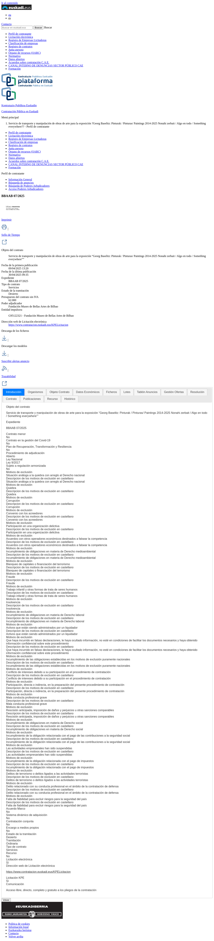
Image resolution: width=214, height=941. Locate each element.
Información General (20, 179)
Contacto (6, 24)
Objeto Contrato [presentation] (59, 392)
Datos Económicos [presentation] (87, 392)
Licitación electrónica (20, 36)
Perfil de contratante (19, 33)
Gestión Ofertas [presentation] (174, 392)
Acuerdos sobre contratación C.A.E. (28, 62)
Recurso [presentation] (52, 398)
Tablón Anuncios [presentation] (147, 392)
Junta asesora (15, 49)
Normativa (14, 56)
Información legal (18, 926)
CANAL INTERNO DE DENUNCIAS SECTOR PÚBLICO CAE (45, 65)
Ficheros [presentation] (111, 392)
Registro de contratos (20, 46)
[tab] (13, 392)
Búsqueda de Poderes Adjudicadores (29, 185)
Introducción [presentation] (13, 392)
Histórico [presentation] (69, 398)
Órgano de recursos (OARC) (24, 52)
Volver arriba (15, 936)
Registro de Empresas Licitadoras (27, 40)
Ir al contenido (9, 2)
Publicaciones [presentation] (32, 398)
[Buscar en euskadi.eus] (17, 27)
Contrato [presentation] (11, 398)
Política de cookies (19, 923)
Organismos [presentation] (35, 392)
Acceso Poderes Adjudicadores (25, 188)
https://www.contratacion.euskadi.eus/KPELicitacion (38, 324)
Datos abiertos (16, 59)
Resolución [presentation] (197, 392)
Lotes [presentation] (126, 392)
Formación (14, 68)
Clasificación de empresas (23, 43)
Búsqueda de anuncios (21, 182)
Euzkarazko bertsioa (19, 930)
